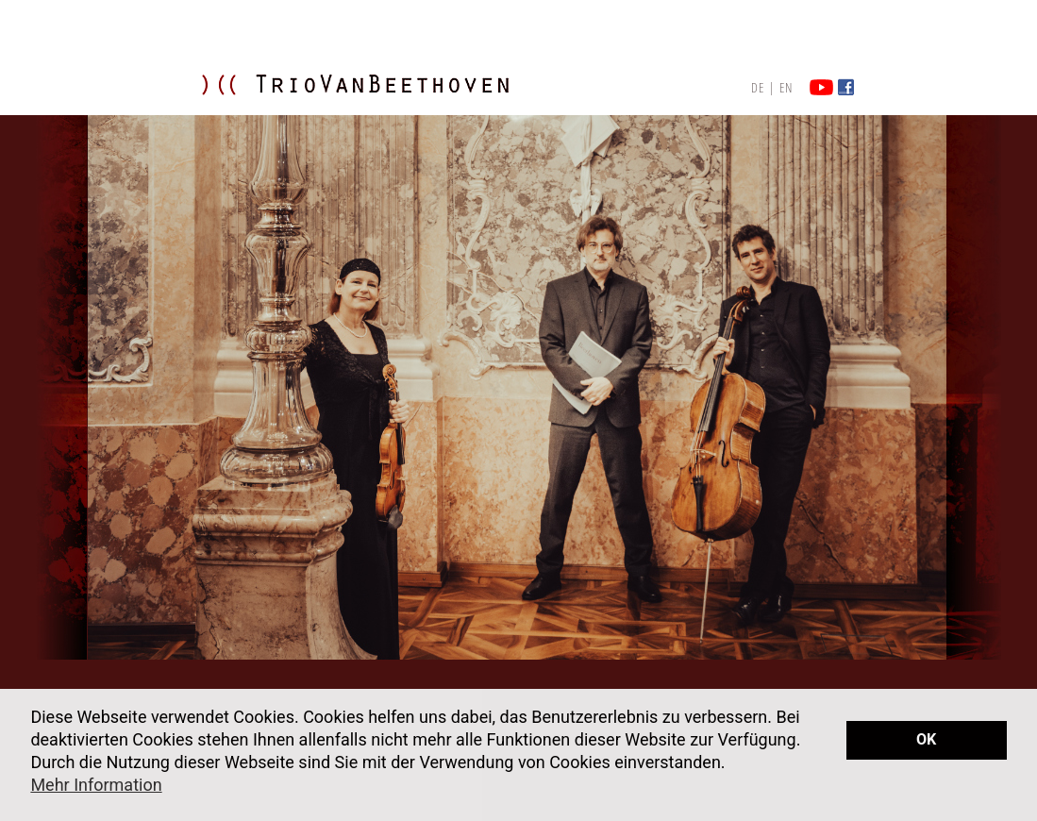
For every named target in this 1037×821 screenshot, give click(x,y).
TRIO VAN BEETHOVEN (377, 103)
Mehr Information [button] (95, 785)
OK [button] (926, 739)
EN (786, 87)
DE (758, 87)
